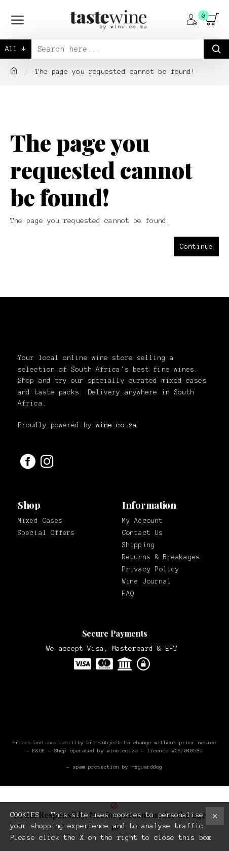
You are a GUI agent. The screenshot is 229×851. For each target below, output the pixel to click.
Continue (196, 246)
